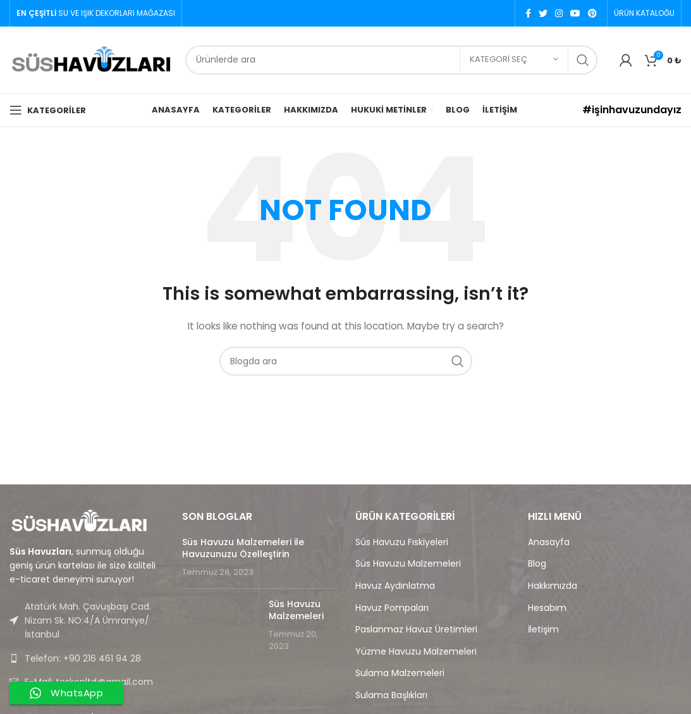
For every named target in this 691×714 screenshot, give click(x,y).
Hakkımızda (552, 586)
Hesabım (547, 608)
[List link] (86, 658)
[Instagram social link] (558, 13)
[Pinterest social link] (592, 13)
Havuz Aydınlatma (395, 586)
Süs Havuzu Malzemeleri (296, 610)
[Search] (391, 60)
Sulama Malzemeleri (399, 673)
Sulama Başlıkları (391, 695)
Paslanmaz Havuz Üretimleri (416, 630)
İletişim (543, 630)
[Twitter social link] (543, 13)
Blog (537, 564)
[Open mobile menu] (47, 110)
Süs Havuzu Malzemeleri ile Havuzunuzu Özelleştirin (243, 548)
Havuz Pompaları (392, 608)
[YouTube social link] (575, 13)
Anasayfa (549, 542)
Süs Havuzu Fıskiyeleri (401, 542)
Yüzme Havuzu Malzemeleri (416, 652)
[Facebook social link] (528, 13)
